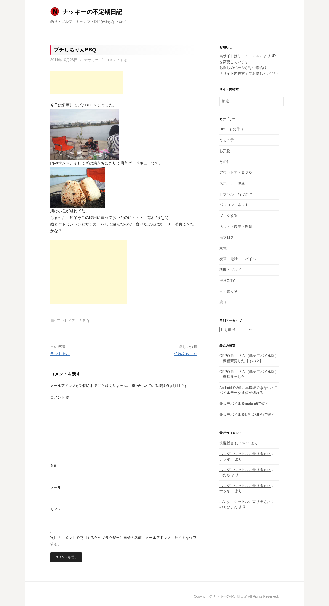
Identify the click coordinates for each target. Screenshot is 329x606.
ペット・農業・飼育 (235, 226)
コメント (59, 397)
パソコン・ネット (234, 205)
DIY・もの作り (231, 129)
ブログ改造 (228, 216)
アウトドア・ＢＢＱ (73, 321)
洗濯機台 (226, 443)
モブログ (226, 237)
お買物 (224, 151)
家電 (223, 248)
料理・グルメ (230, 270)
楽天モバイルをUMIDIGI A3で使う (247, 414)
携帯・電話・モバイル (237, 259)
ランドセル (60, 354)
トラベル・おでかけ (235, 194)
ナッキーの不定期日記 (92, 11)
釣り (223, 302)
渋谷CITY (227, 281)
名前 (54, 465)
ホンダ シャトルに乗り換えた (245, 454)
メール (55, 487)
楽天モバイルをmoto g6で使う (244, 403)
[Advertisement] (86, 82)
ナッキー (91, 60)
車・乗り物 (228, 291)
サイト (55, 510)
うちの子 (226, 140)
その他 (224, 162)
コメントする (116, 60)
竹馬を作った (185, 354)
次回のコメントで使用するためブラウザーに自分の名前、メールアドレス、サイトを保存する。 (123, 541)
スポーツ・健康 (232, 183)
